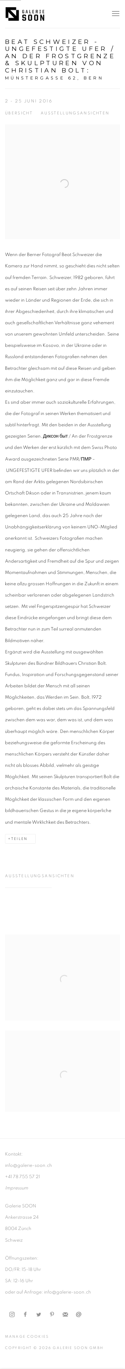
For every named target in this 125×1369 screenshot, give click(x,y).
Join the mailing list (65, 1315)
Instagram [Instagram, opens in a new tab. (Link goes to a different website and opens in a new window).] (12, 1315)
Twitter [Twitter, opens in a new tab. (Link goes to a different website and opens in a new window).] (39, 1315)
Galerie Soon (25, 14)
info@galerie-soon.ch (28, 1165)
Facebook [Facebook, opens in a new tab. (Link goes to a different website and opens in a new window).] (25, 1315)
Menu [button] (115, 14)
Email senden (79, 1315)
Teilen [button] (19, 839)
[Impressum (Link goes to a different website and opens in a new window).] (16, 1188)
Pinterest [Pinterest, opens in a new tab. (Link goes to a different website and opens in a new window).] (52, 1315)
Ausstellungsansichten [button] (75, 113)
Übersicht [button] (19, 113)
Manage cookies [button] (27, 1336)
